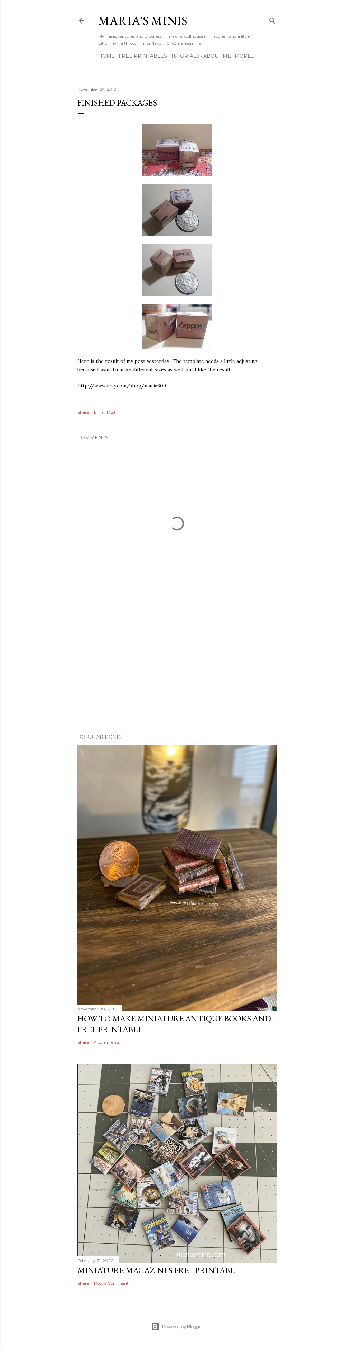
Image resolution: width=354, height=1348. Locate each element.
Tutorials (185, 56)
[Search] (272, 19)
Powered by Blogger (177, 1326)
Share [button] (83, 412)
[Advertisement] (177, 668)
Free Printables (143, 56)
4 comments (107, 1042)
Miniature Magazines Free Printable (158, 1270)
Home (106, 56)
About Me (217, 56)
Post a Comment (111, 1283)
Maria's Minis (142, 20)
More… (244, 56)
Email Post (105, 412)
